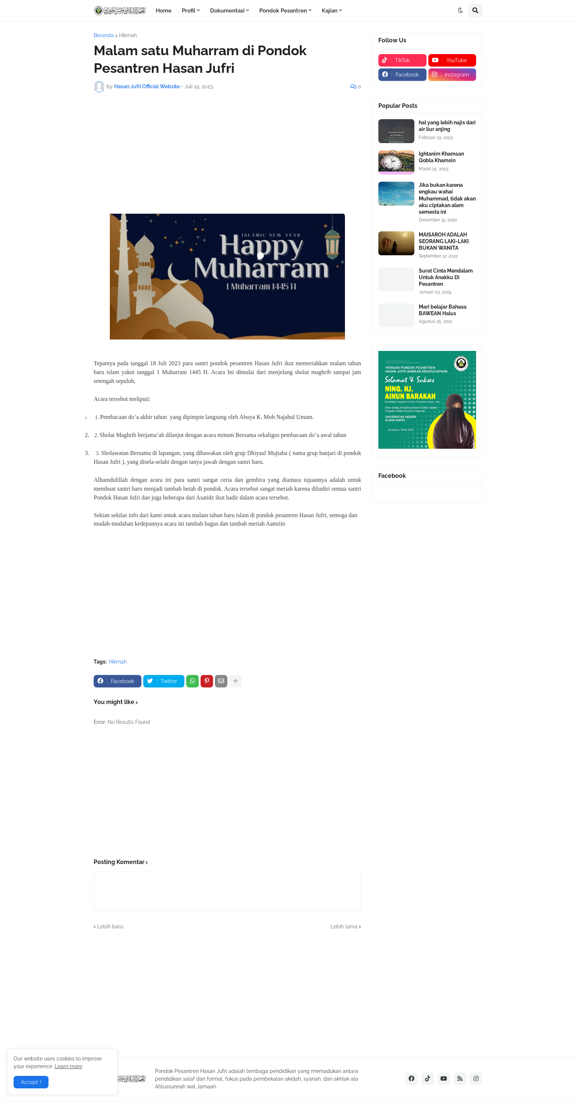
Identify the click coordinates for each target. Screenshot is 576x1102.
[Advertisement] (227, 153)
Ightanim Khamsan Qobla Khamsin (441, 157)
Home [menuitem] (164, 10)
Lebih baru (110, 926)
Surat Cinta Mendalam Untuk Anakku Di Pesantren (446, 277)
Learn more (68, 1066)
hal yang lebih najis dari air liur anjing (447, 126)
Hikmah (128, 35)
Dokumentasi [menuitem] (227, 10)
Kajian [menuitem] (330, 10)
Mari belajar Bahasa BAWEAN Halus (443, 310)
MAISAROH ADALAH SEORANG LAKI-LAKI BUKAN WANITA (444, 241)
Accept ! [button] (31, 1082)
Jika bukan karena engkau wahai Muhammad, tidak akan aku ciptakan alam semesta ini (447, 198)
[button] (460, 11)
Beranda (104, 35)
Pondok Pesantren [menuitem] (283, 10)
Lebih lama (344, 926)
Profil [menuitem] (188, 10)
